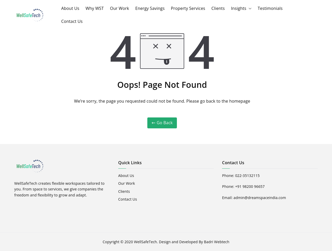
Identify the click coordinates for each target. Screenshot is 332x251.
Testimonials (270, 8)
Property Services (188, 8)
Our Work (119, 8)
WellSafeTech (145, 241)
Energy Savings (150, 8)
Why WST (95, 8)
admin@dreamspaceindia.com (259, 197)
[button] (249, 8)
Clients (218, 8)
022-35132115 (247, 175)
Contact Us (72, 21)
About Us (70, 8)
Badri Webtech (216, 241)
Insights (241, 8)
